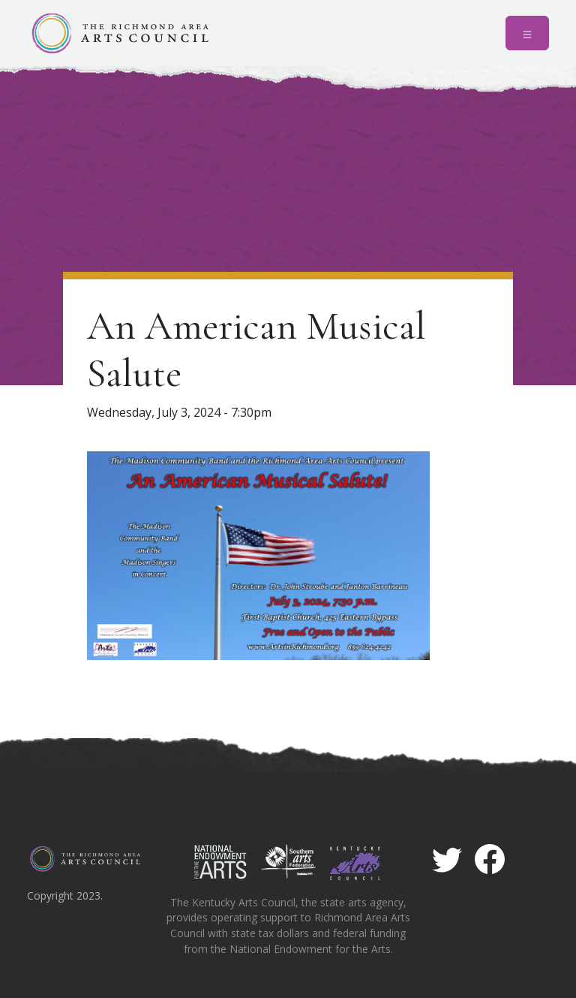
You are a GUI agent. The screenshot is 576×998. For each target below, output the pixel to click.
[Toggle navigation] (527, 33)
